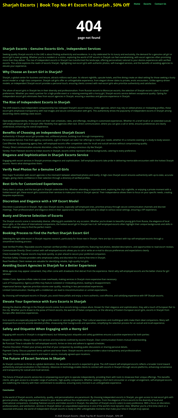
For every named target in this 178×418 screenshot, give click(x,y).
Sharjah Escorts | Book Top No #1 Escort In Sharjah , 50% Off (66, 5)
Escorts (147, 3)
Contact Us (160, 3)
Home (137, 3)
